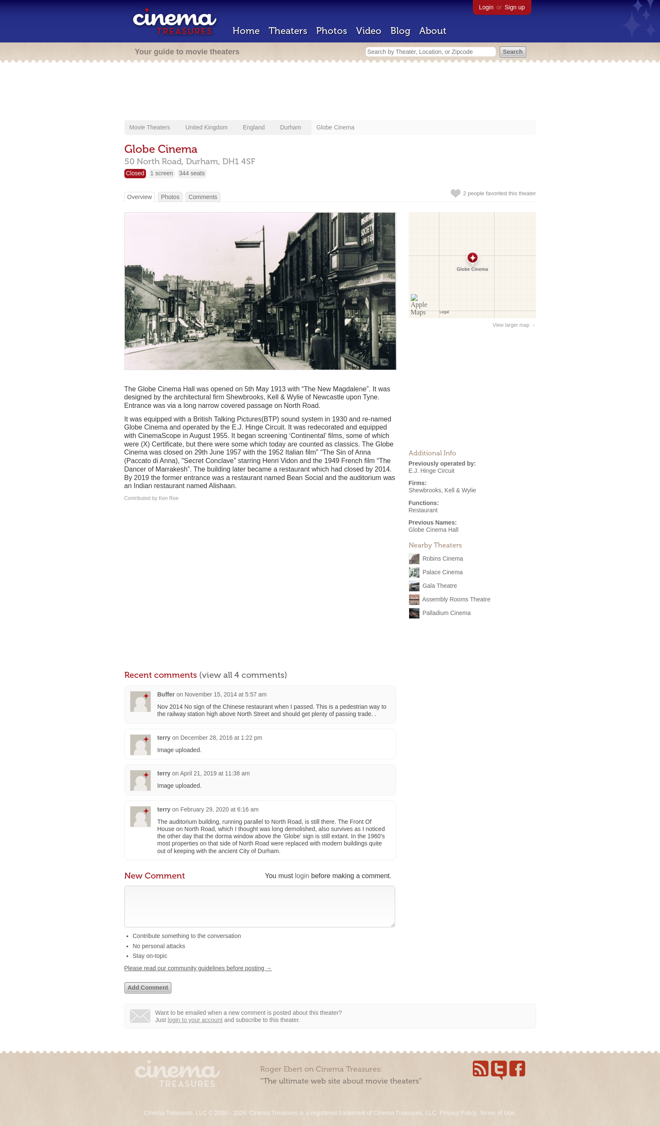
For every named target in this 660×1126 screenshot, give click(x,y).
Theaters (288, 31)
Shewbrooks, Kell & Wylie (442, 490)
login (302, 875)
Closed (135, 173)
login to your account (195, 1028)
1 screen (161, 173)
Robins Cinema (442, 558)
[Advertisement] (330, 92)
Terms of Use (496, 1112)
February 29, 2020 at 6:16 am (219, 809)
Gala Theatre (439, 585)
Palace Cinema (442, 572)
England (253, 127)
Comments (202, 197)
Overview (139, 197)
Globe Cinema (336, 127)
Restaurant (423, 510)
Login (486, 7)
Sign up (515, 7)
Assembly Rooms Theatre (456, 599)
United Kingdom (206, 127)
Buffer (166, 694)
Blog (400, 31)
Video (369, 31)
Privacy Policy (458, 1112)
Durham (290, 127)
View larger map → (514, 325)
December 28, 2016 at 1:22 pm (221, 737)
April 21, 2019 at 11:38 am (215, 773)
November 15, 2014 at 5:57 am (226, 694)
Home (246, 31)
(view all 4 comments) (243, 675)
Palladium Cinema (446, 612)
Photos (331, 31)
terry (164, 737)
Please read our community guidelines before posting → (198, 976)
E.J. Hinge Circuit (432, 470)
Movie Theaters (149, 127)
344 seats (192, 173)
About (433, 31)
